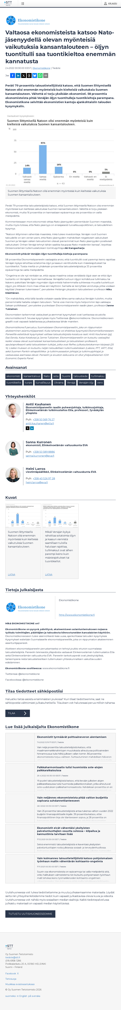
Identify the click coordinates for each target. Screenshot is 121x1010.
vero (100, 382)
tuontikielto (14, 382)
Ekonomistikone (41, 68)
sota (55, 376)
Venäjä (71, 382)
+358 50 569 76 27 (44, 419)
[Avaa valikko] (23, 3)
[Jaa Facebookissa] (12, 76)
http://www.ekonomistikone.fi (77, 615)
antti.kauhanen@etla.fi (40, 423)
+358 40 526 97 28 (44, 478)
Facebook (10, 973)
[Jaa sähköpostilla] (45, 76)
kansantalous (32, 376)
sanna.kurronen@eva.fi (40, 456)
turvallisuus (43, 382)
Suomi (66, 376)
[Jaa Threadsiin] (29, 76)
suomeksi (10, 996)
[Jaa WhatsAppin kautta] (40, 76)
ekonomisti (13, 376)
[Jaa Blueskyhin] (34, 76)
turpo (28, 382)
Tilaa (17, 713)
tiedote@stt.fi (12, 957)
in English (22, 996)
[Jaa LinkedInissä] (18, 76)
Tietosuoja (10, 979)
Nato (47, 376)
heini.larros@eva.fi (37, 482)
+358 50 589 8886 (44, 452)
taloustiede (81, 376)
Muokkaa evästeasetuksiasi (20, 984)
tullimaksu (97, 376)
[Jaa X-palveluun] (23, 76)
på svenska (34, 996)
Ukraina (58, 382)
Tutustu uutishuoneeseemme (30, 913)
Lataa (11, 574)
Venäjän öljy (86, 382)
